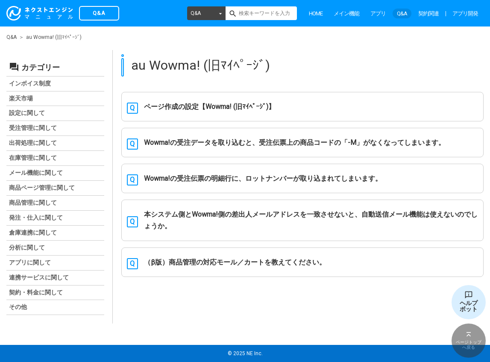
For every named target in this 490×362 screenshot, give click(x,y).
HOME (316, 13)
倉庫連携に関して (33, 232)
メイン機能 (346, 13)
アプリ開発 (465, 13)
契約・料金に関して (36, 292)
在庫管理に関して (33, 157)
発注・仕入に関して (36, 217)
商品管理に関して (33, 202)
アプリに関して (30, 262)
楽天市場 (21, 98)
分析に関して (27, 247)
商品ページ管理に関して (42, 187)
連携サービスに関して (39, 277)
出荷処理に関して (33, 142)
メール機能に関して (36, 172)
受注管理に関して (33, 127)
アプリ (378, 13)
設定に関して (27, 112)
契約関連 (428, 13)
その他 (18, 306)
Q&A (196, 13)
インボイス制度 (30, 83)
